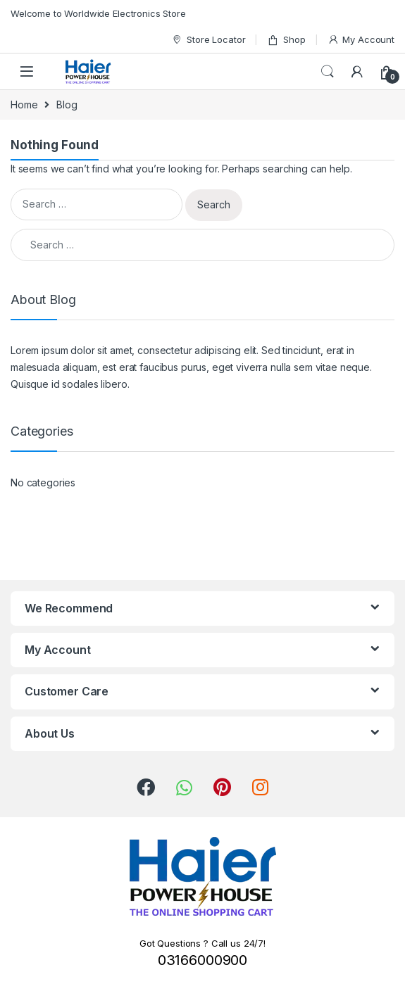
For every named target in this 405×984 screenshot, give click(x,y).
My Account (361, 40)
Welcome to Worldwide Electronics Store (98, 13)
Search (327, 72)
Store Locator (208, 40)
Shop (286, 40)
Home (24, 105)
